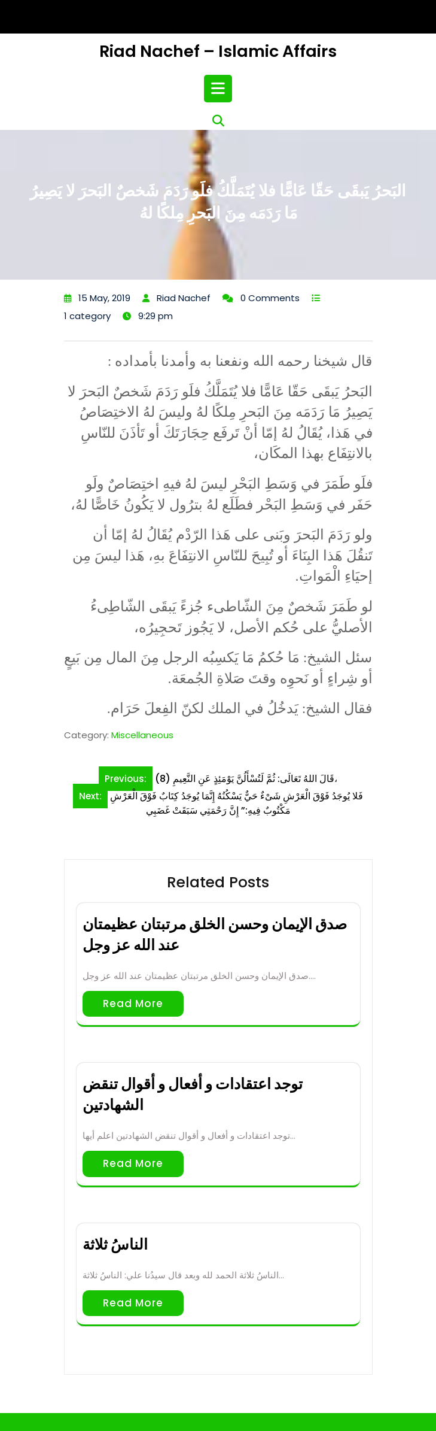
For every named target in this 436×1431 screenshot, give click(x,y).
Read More (133, 1003)
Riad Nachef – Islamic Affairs (218, 51)
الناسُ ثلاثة (115, 1244)
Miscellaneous (142, 735)
